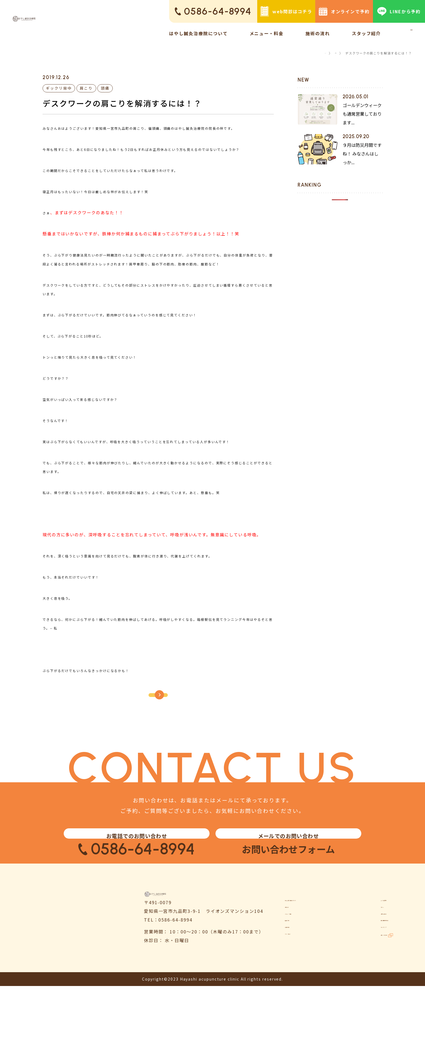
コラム (331, 53)
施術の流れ (317, 33)
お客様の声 (297, 998)
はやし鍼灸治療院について (198, 33)
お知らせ (294, 957)
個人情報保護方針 (372, 985)
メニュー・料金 (267, 33)
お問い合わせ (367, 971)
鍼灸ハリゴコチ (373, 1012)
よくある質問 (367, 944)
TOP (314, 53)
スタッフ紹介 (366, 33)
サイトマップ (367, 998)
